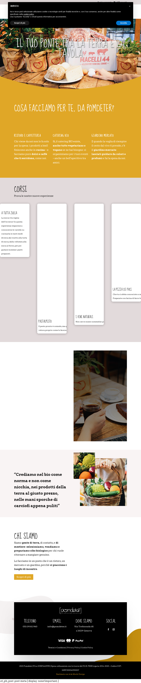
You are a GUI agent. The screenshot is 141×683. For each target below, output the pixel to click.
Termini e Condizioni (57, 648)
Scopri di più (24, 577)
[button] (130, 6)
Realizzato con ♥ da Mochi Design (70, 674)
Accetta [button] (123, 23)
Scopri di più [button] (19, 23)
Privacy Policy (73, 648)
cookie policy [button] (28, 14)
